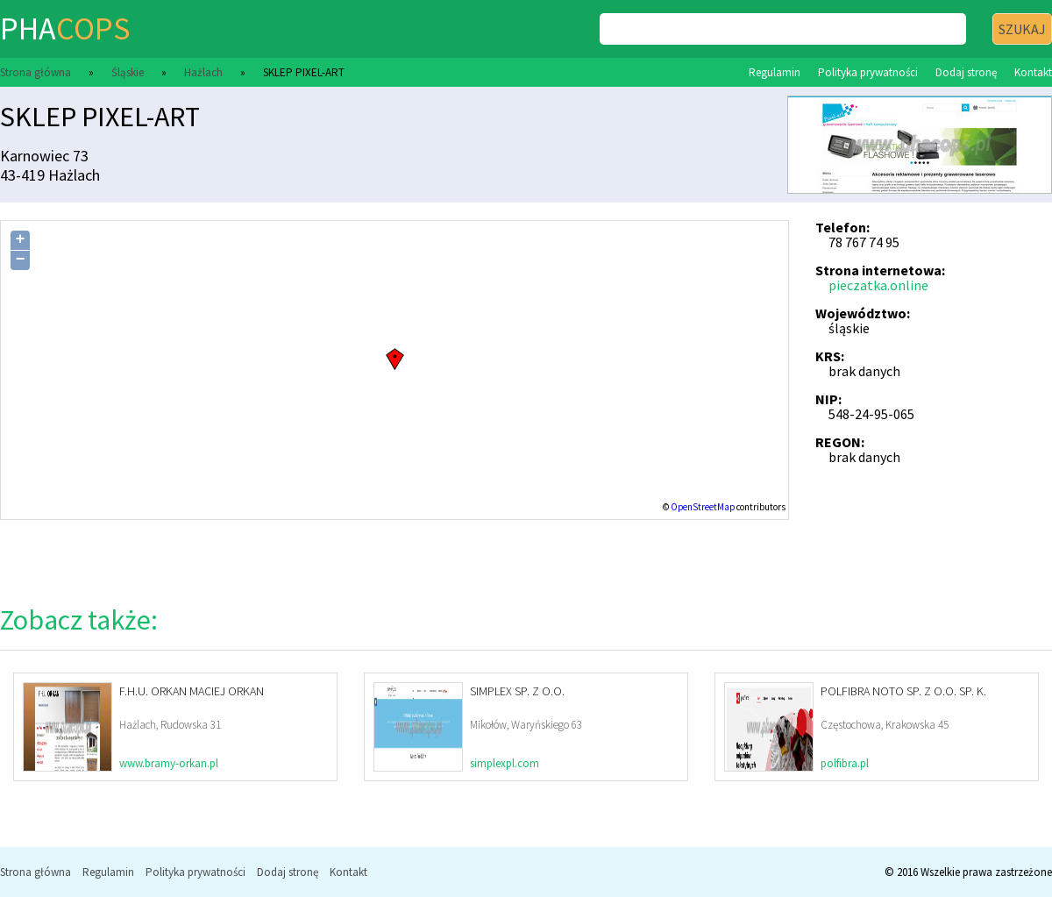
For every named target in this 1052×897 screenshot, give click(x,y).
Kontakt (1033, 72)
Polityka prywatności (868, 72)
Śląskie (127, 72)
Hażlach (203, 72)
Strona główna (35, 72)
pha (65, 28)
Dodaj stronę (966, 72)
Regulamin (774, 72)
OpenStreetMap (703, 507)
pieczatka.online (878, 285)
